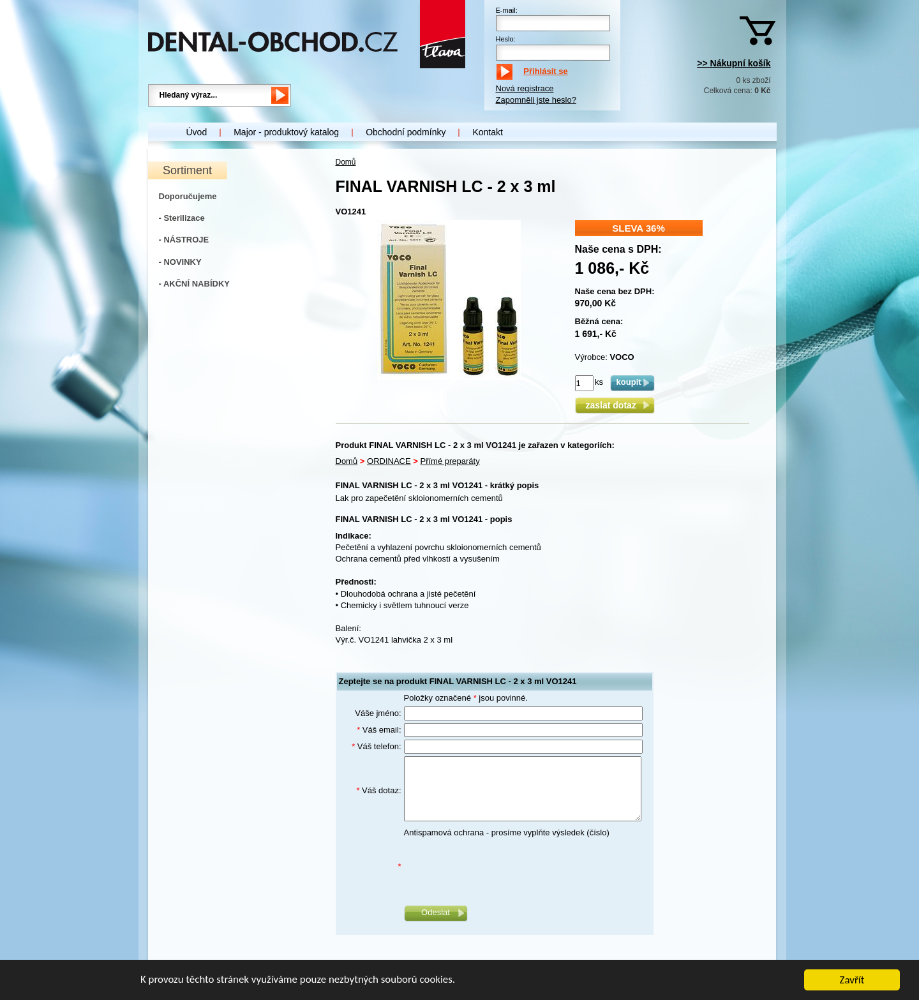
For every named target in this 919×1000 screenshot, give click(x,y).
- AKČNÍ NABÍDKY (194, 283)
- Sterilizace (182, 218)
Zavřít (852, 982)
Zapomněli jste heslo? (536, 100)
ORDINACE (389, 461)
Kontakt (487, 132)
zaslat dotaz (614, 405)
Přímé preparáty (450, 461)
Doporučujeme (188, 196)
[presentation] (501, 867)
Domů (346, 162)
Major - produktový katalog (286, 132)
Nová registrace (525, 88)
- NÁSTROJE (184, 239)
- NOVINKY (180, 262)
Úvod (196, 132)
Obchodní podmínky (405, 132)
